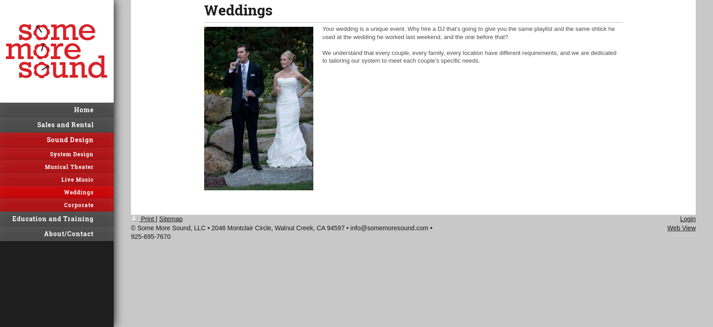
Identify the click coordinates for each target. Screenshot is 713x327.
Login (688, 219)
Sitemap (170, 219)
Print (143, 219)
